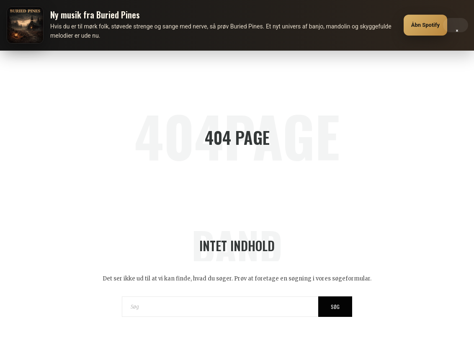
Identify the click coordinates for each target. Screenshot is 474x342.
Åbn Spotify (425, 25)
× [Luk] (457, 28)
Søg (335, 306)
